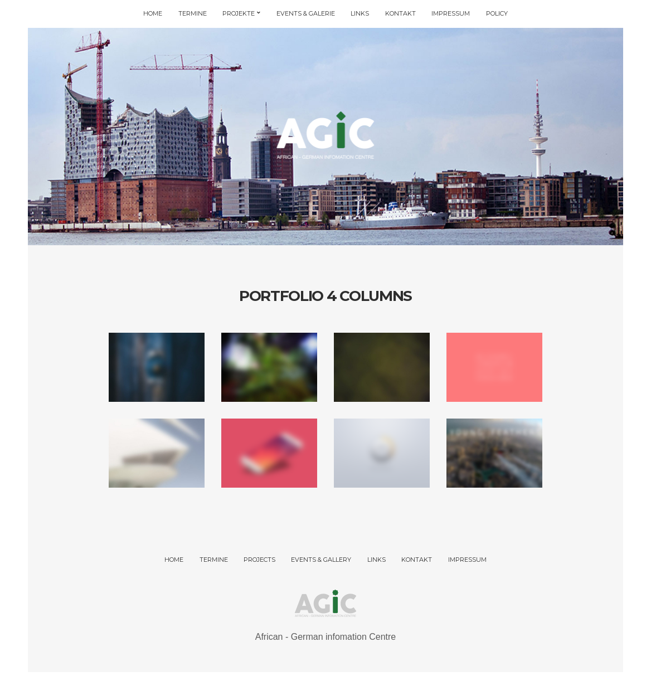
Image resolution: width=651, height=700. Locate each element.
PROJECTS (259, 559)
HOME (152, 13)
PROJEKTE (238, 13)
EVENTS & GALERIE (305, 13)
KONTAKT (400, 13)
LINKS (360, 13)
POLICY (497, 13)
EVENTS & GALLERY (321, 559)
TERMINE (192, 13)
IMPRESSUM (450, 13)
